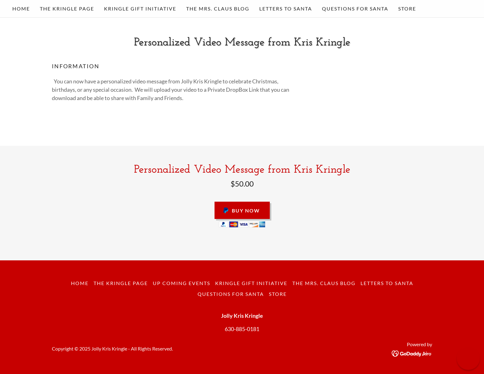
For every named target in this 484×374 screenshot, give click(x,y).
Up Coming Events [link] (181, 283)
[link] (412, 352)
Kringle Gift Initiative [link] (140, 8)
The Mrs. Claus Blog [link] (217, 8)
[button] (468, 358)
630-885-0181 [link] (242, 329)
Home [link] (21, 8)
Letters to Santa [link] (285, 8)
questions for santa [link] (355, 8)
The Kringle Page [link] (67, 8)
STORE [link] (407, 8)
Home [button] (80, 283)
